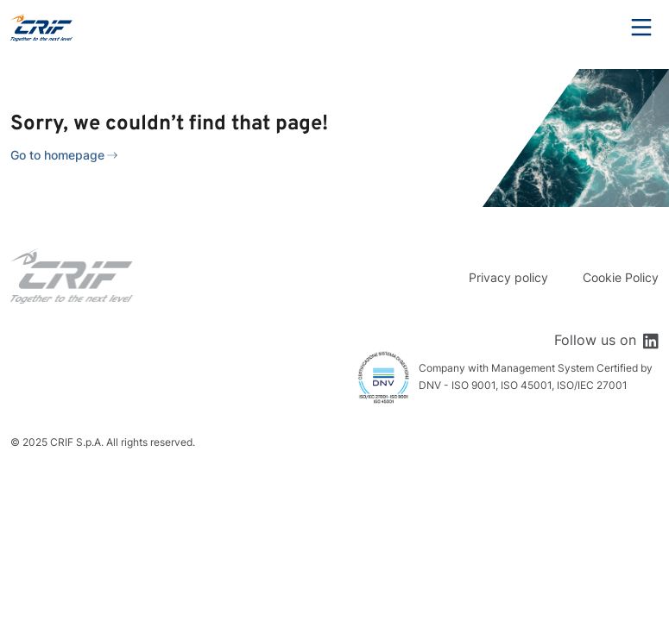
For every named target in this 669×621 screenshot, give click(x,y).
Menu (641, 27)
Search (594, 27)
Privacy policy (508, 277)
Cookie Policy (621, 277)
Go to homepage (57, 154)
